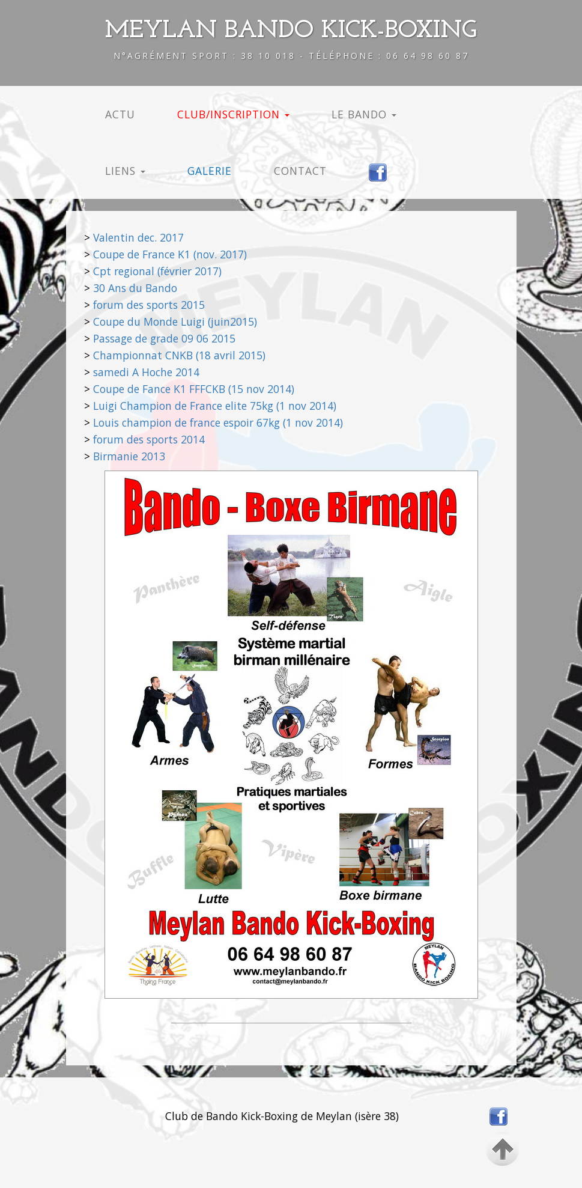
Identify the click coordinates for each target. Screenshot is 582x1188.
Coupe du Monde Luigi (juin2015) (175, 321)
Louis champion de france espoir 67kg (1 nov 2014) (218, 422)
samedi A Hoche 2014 (146, 372)
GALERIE (209, 170)
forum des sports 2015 (149, 304)
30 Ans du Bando (135, 288)
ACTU (120, 114)
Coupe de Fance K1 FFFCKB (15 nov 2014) (193, 389)
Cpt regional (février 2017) (157, 271)
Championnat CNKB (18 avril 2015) (179, 355)
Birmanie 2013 (129, 456)
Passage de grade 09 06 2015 (164, 338)
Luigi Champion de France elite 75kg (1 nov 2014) (214, 405)
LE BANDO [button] (364, 114)
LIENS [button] (125, 170)
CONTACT (300, 170)
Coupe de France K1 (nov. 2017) (170, 254)
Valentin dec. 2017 (138, 237)
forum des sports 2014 (149, 439)
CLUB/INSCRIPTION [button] (233, 114)
